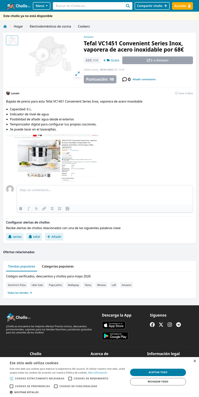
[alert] (99, 377)
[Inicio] (5, 26)
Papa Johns (55, 285)
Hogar (18, 26)
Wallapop (73, 285)
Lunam (15, 93)
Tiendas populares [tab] (21, 266)
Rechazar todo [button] (158, 381)
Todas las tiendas (20, 292)
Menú (42, 6)
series (15, 237)
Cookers (84, 26)
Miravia (101, 285)
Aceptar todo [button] (158, 372)
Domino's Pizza (17, 285)
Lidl (114, 285)
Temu (88, 285)
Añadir (54, 237)
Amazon (88, 36)
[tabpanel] (99, 284)
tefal (34, 237)
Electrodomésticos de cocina (50, 26)
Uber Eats (37, 285)
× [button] (194, 361)
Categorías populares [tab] (58, 266)
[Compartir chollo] (152, 6)
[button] (67, 392)
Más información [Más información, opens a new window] (97, 372)
